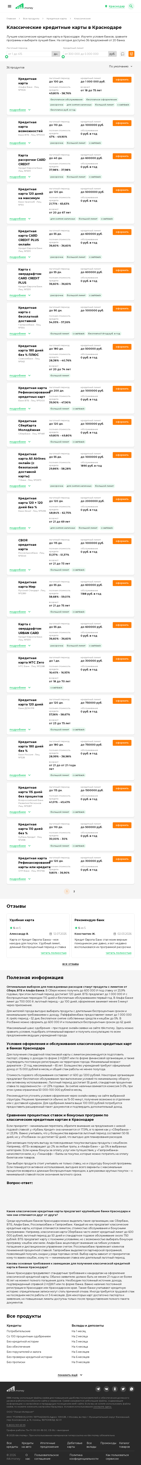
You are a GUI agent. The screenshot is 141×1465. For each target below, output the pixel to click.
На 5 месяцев (80, 1351)
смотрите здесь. (102, 1406)
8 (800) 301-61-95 (16, 1425)
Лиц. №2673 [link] (34, 480)
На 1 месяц (79, 1331)
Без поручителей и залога (24, 1351)
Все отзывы (70, 964)
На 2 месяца (80, 1336)
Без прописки (16, 1362)
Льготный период (17, 48)
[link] (98, 1389)
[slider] (33, 57)
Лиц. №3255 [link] (39, 510)
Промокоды (108, 1443)
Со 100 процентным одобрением (29, 1336)
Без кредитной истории (23, 1341)
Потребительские (18, 1331)
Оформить (122, 308)
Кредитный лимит (73, 48)
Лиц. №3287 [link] (25, 806)
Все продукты (31, 18)
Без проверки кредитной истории (29, 1357)
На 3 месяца (80, 1341)
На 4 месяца (80, 1346)
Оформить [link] (122, 79)
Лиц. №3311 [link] (24, 170)
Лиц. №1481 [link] (38, 433)
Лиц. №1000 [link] (38, 134)
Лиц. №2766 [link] (38, 870)
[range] (33, 54)
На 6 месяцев (80, 1357)
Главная (11, 18)
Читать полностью (53, 953)
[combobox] (120, 66)
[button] (9, 6)
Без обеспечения (18, 1346)
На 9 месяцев (81, 1362)
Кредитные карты (57, 18)
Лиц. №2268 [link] (38, 666)
